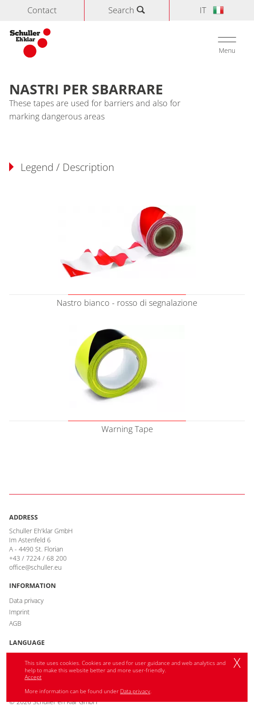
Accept (33, 677)
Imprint (19, 612)
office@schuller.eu (35, 567)
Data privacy (26, 600)
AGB (15, 623)
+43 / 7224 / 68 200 (38, 558)
